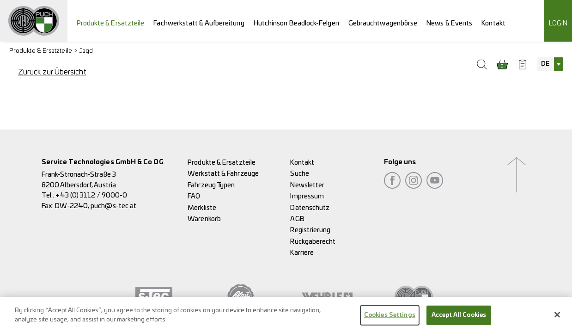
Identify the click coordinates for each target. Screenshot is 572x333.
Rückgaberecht (312, 241)
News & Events (449, 23)
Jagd (86, 51)
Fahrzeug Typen (211, 185)
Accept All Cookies (459, 318)
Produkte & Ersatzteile (111, 23)
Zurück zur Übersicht (52, 72)
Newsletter (307, 185)
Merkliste (202, 207)
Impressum (307, 196)
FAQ (194, 196)
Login (558, 23)
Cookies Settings (389, 318)
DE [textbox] (545, 64)
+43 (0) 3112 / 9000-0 (91, 195)
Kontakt (493, 23)
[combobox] (550, 64)
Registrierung (310, 230)
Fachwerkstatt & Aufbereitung (198, 23)
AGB (297, 219)
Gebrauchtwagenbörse (383, 23)
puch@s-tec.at (113, 206)
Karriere (302, 252)
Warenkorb (204, 219)
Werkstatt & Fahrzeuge (223, 173)
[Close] (557, 318)
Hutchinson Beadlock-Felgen (296, 23)
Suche (299, 173)
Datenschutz (309, 207)
